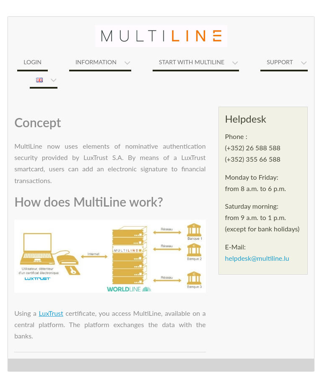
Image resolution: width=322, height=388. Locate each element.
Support (280, 62)
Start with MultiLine (191, 62)
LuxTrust (51, 313)
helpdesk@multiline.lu (257, 258)
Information (96, 62)
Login (32, 62)
